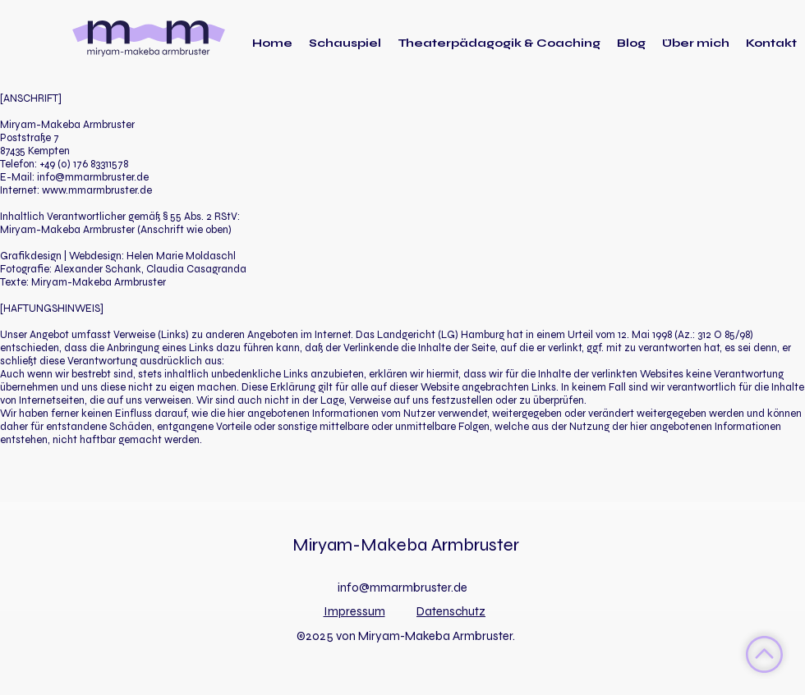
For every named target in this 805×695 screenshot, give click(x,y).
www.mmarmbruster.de (97, 190)
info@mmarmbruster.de (93, 177)
